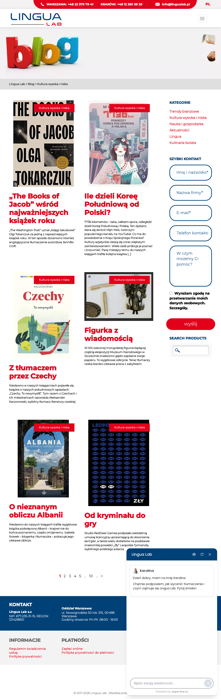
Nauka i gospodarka (186, 124)
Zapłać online (72, 649)
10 (91, 576)
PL (207, 4)
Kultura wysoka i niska (188, 118)
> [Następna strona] (102, 576)
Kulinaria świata (182, 143)
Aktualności (179, 130)
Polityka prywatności (25, 656)
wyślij (190, 324)
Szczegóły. (178, 308)
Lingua (175, 136)
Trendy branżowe (184, 111)
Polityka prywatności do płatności (88, 653)
